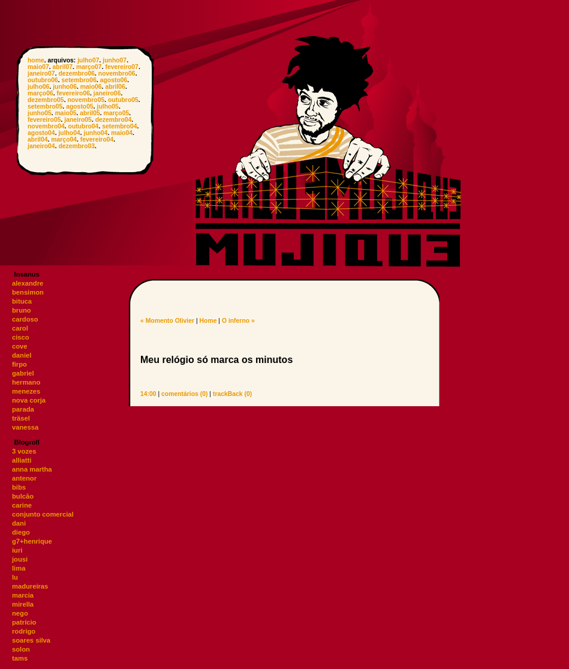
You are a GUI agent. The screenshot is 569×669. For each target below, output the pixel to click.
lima (18, 568)
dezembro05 (46, 100)
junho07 (115, 60)
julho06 (38, 86)
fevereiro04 (96, 139)
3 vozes (24, 451)
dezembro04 (113, 119)
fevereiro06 (73, 93)
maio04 (122, 133)
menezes (26, 391)
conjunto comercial (43, 514)
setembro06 (79, 80)
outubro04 (83, 126)
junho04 (96, 133)
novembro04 (46, 126)
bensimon (28, 292)
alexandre (27, 283)
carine (22, 505)
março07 (89, 67)
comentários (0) (184, 394)
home (36, 60)
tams (20, 658)
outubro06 (43, 80)
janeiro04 (41, 146)
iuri (17, 550)
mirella (23, 604)
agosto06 (114, 80)
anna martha (32, 469)
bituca (22, 301)
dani (19, 523)
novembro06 (117, 73)
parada (23, 409)
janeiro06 (107, 93)
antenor (24, 478)
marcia (23, 595)
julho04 (69, 133)
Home (208, 320)
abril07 (63, 67)
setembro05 (45, 106)
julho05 (108, 106)
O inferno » (238, 320)
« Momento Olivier (167, 320)
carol (20, 328)
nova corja (29, 400)
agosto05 (80, 106)
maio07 (38, 67)
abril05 (90, 113)
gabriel (23, 373)
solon (21, 649)
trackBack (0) (232, 394)
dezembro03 (76, 146)
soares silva (31, 640)
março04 (64, 139)
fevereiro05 (44, 119)
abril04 (38, 139)
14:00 (148, 394)
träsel (21, 418)
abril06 (115, 86)
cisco (20, 337)
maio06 (91, 86)
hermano (26, 382)
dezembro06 (76, 73)
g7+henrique (32, 541)
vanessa (25, 427)
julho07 (88, 60)
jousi (20, 559)
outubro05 (123, 100)
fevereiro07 (121, 67)
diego (21, 532)
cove (20, 346)
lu (15, 577)
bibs (19, 487)
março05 (117, 113)
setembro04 (119, 126)
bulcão (23, 496)
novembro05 (85, 100)
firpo (19, 364)
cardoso (25, 319)
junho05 (40, 113)
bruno (21, 310)
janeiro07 (41, 73)
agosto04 (41, 133)
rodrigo (23, 631)
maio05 (66, 113)
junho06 (65, 86)
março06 (40, 93)
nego (20, 613)
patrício (24, 622)
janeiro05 (78, 119)
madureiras (30, 586)
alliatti (21, 460)
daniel (21, 355)
